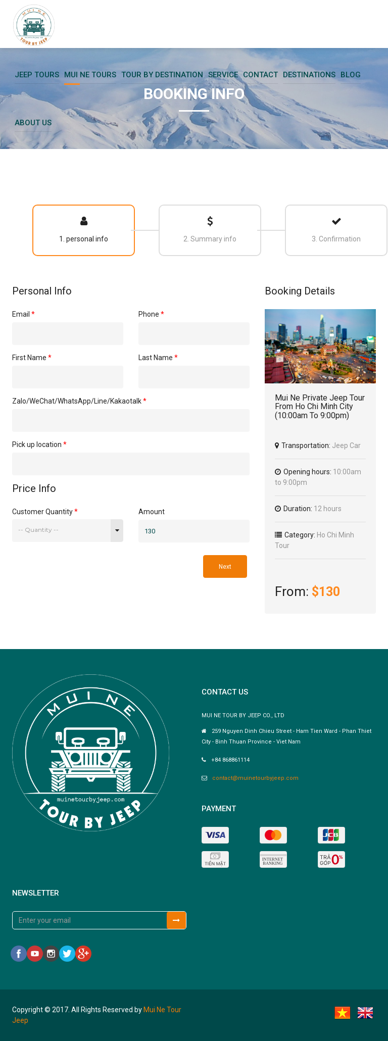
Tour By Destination (162, 74)
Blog (351, 74)
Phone (151, 314)
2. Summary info (210, 229)
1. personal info (83, 229)
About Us (33, 122)
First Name (32, 358)
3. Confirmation (336, 229)
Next (225, 566)
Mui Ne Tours (90, 74)
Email (23, 314)
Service (223, 74)
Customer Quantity (45, 511)
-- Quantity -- (38, 529)
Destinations (309, 74)
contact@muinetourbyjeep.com (255, 778)
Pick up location (39, 444)
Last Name (158, 358)
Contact (260, 74)
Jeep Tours (37, 74)
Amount (151, 512)
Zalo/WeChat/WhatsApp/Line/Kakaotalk (79, 401)
